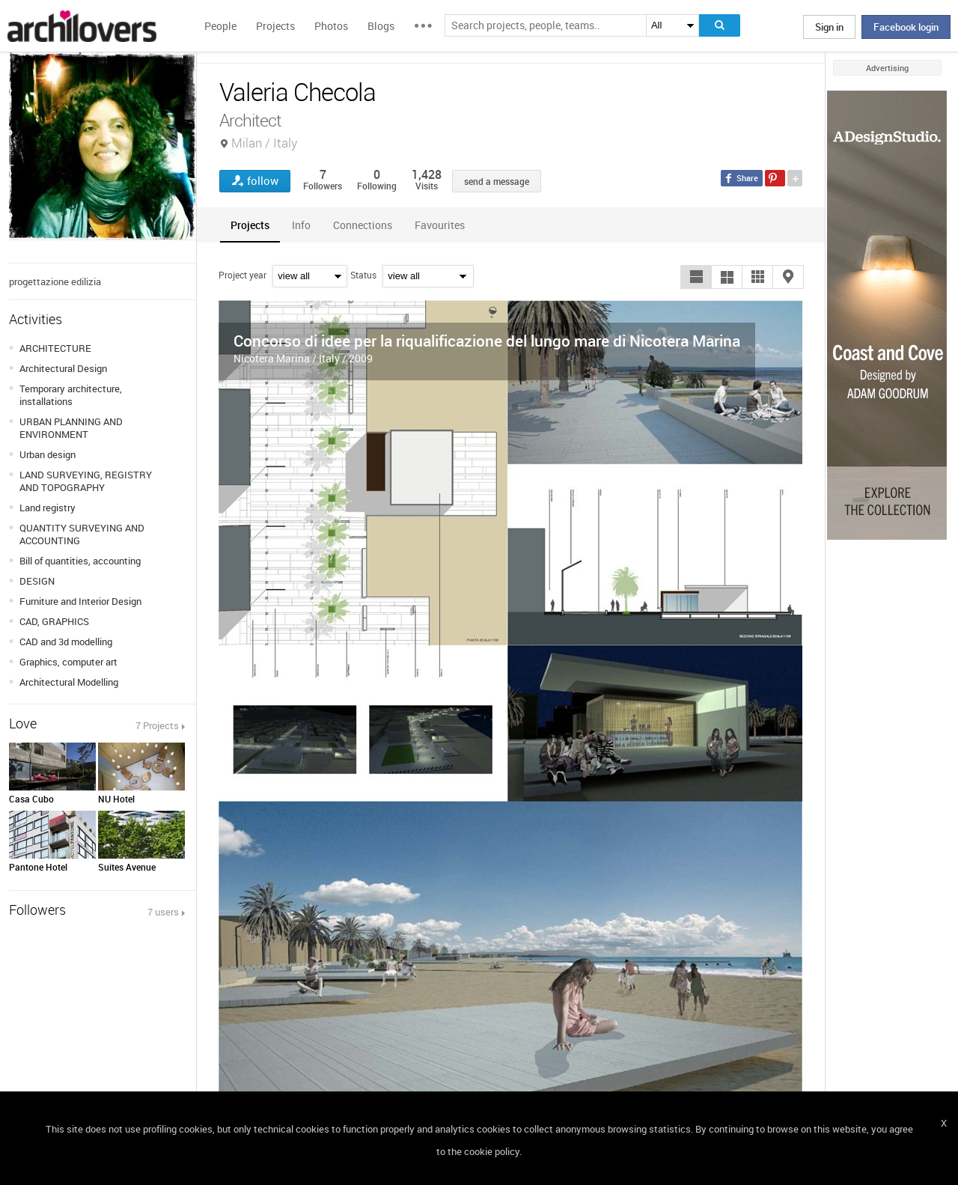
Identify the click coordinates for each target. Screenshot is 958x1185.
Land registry (47, 507)
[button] (696, 277)
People (220, 26)
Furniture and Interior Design (80, 601)
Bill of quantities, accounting (80, 560)
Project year (242, 275)
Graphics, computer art (68, 661)
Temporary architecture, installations (70, 395)
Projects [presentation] (250, 225)
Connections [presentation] (362, 225)
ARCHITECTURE (55, 348)
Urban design (47, 454)
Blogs (380, 26)
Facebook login (906, 27)
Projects (275, 26)
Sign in (829, 27)
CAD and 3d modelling (65, 641)
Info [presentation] (301, 225)
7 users (163, 912)
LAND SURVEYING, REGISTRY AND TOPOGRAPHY (85, 481)
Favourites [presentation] (440, 225)
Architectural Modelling (68, 682)
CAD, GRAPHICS (54, 621)
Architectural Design (63, 368)
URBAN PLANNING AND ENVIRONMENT (71, 428)
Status (363, 275)
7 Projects (157, 725)
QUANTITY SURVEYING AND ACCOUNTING (81, 534)
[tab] (250, 225)
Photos (331, 26)
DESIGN (37, 581)
